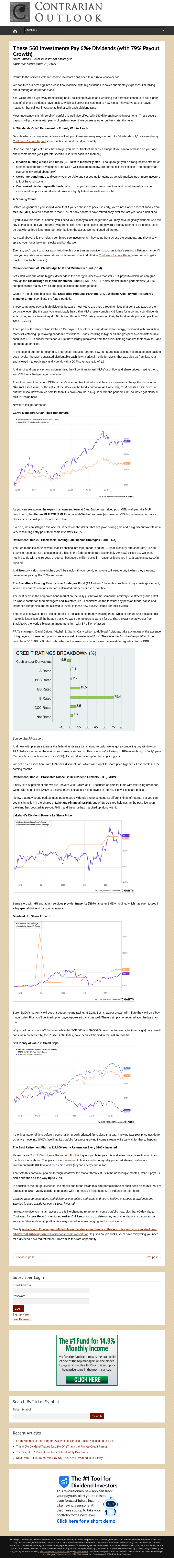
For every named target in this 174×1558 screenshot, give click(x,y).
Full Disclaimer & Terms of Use (54, 1551)
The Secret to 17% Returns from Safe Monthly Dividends (52, 1452)
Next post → (153, 1257)
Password (19, 1296)
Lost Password (22, 1319)
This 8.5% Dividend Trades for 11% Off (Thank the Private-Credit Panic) (61, 1446)
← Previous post (23, 1257)
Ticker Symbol (22, 1409)
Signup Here (21, 1314)
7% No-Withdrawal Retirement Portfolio (55, 1155)
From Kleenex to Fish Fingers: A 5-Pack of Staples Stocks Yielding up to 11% (65, 1440)
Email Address (22, 1285)
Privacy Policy (81, 1551)
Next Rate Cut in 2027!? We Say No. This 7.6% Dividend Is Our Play (59, 1458)
